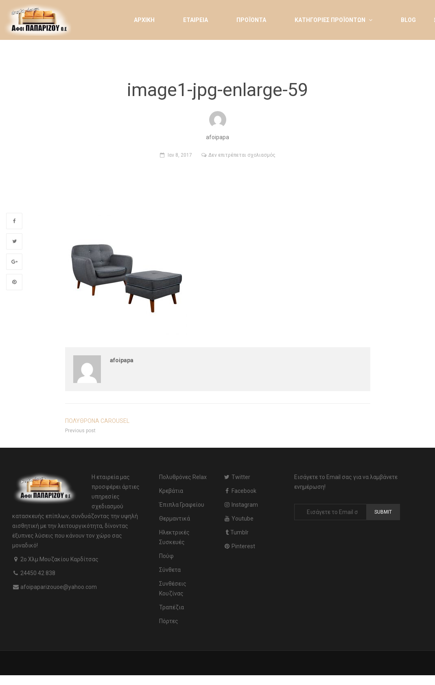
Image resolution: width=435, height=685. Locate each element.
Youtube (238, 518)
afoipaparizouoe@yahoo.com (58, 587)
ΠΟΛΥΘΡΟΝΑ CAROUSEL (97, 421)
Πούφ (166, 556)
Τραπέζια (171, 607)
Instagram (240, 504)
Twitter (236, 477)
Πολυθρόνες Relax (183, 477)
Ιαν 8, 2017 (180, 155)
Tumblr (236, 532)
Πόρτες (168, 621)
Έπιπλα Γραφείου (181, 504)
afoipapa (121, 360)
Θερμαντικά (174, 518)
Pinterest (239, 546)
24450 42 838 (37, 573)
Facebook (239, 491)
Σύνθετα (170, 570)
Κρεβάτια (171, 491)
